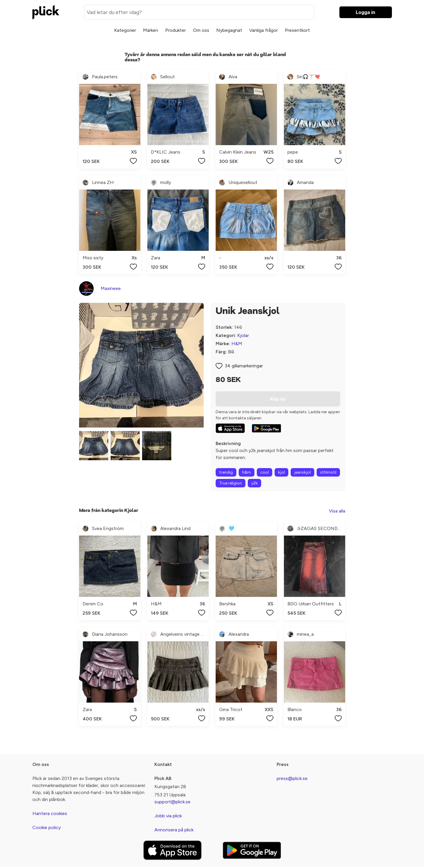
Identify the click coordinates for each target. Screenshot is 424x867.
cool (264, 472)
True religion (230, 483)
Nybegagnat (229, 30)
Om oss (201, 30)
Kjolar (243, 335)
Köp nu (278, 399)
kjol (281, 472)
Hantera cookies (49, 813)
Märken (150, 30)
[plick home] (45, 12)
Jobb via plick (168, 816)
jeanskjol (302, 472)
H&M (236, 343)
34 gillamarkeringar (244, 366)
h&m (246, 472)
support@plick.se (172, 802)
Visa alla (337, 511)
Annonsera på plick (173, 830)
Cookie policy (46, 827)
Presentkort (297, 30)
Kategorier (125, 30)
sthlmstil (328, 472)
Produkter (175, 30)
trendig (226, 472)
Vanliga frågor (263, 30)
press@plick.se (292, 778)
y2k (254, 483)
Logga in (365, 12)
